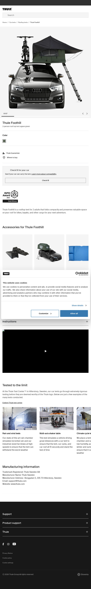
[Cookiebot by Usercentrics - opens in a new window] (77, 274)
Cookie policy (7, 558)
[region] (45, 351)
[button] (45, 351)
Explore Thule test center (12, 403)
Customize (45, 313)
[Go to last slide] (82, 113)
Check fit (45, 180)
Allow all (74, 313)
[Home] (16, 9)
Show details (77, 305)
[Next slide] (87, 113)
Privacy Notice (7, 553)
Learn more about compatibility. (43, 174)
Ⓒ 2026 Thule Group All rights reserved (17, 574)
